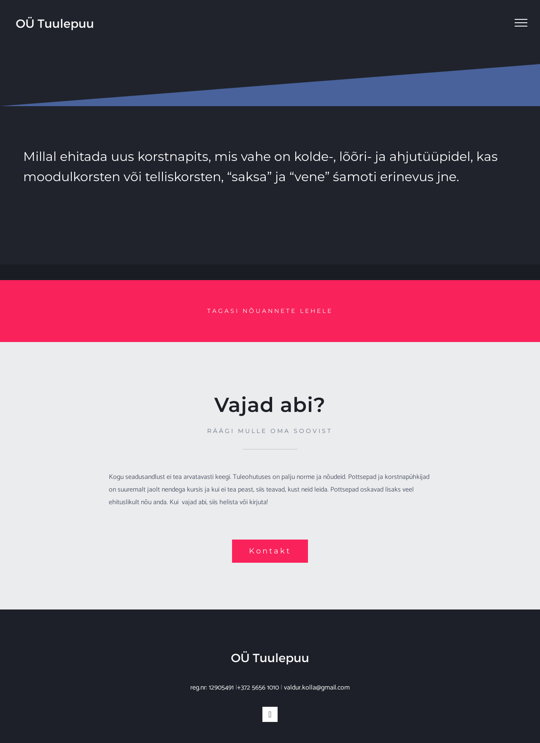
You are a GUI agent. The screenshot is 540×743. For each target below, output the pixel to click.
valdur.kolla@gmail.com (317, 687)
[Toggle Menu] (521, 23)
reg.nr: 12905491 (212, 687)
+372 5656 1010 (258, 687)
